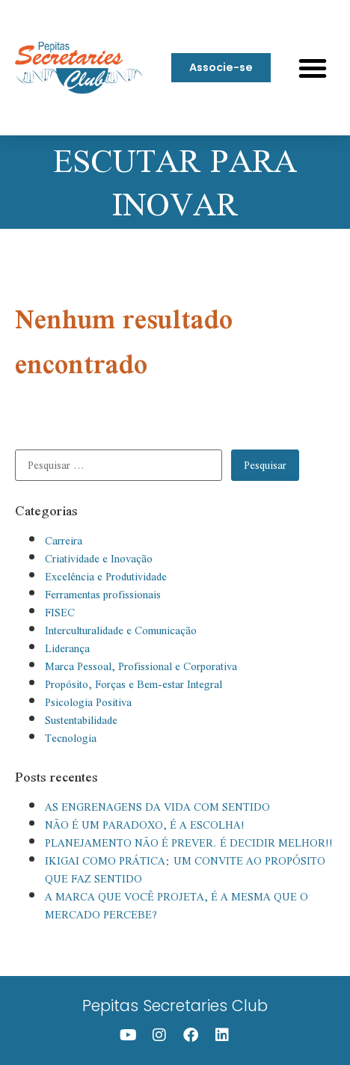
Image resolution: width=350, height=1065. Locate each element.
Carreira (63, 541)
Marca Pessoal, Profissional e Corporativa (141, 666)
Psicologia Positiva (88, 702)
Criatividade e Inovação (99, 559)
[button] (312, 68)
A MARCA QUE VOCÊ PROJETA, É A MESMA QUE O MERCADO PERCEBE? (176, 906)
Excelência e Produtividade (106, 577)
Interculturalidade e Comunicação (121, 630)
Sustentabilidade (81, 720)
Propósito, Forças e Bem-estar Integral (133, 684)
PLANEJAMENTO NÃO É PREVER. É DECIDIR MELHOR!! (189, 843)
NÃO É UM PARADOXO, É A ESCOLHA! (145, 825)
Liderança (67, 648)
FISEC (60, 612)
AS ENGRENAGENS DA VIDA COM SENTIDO (157, 807)
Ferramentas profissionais (103, 595)
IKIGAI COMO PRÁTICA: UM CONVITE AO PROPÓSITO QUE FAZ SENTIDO (185, 870)
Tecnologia (70, 738)
